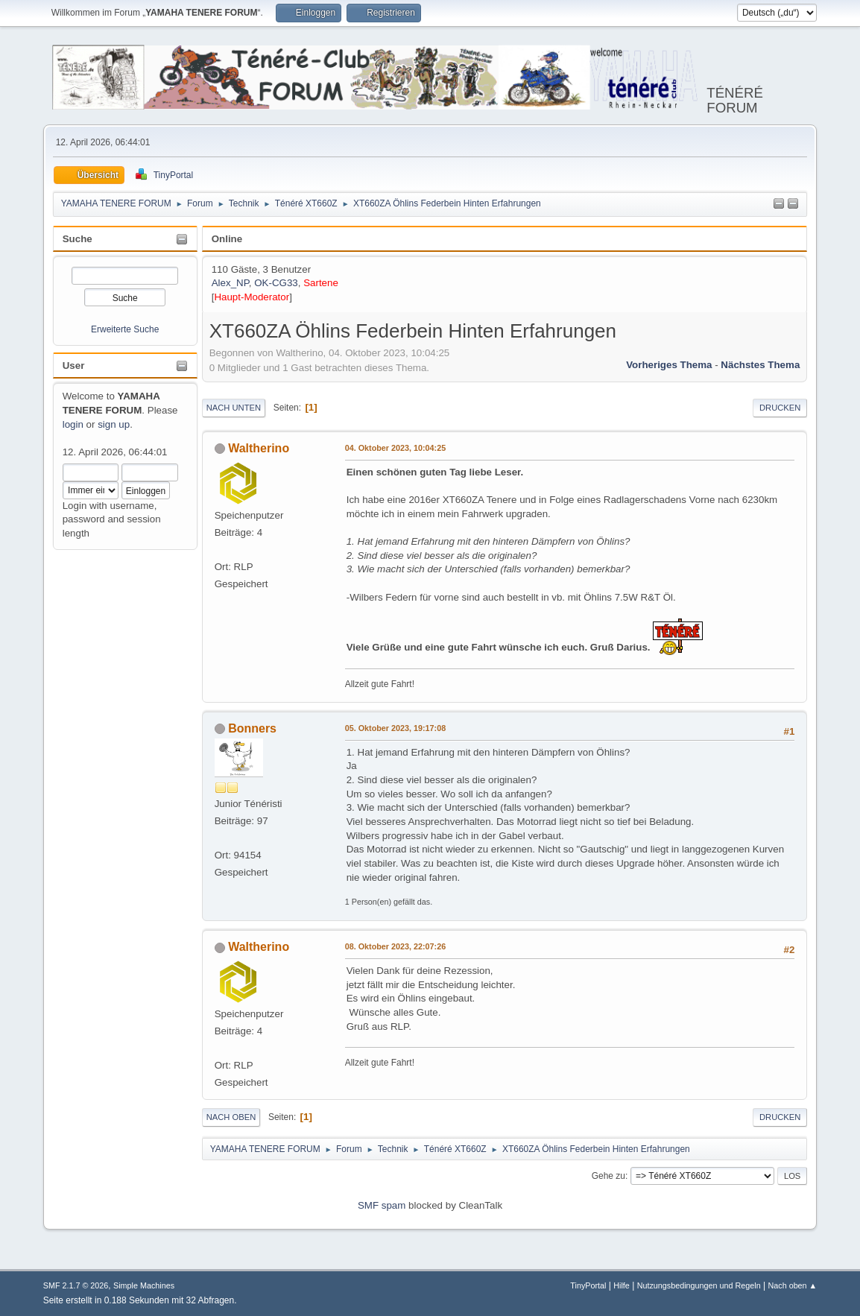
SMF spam (381, 1205)
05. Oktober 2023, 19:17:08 (395, 728)
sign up (114, 424)
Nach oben (231, 1117)
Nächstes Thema (760, 364)
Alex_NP (230, 282)
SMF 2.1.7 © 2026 (76, 1285)
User (74, 365)
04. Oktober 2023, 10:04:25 (395, 447)
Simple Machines (143, 1285)
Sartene (320, 282)
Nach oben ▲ (792, 1285)
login (73, 424)
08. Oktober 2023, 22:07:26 (395, 946)
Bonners (252, 728)
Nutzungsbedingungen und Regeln (699, 1285)
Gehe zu (608, 1176)
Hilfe (621, 1285)
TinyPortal (588, 1285)
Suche (77, 238)
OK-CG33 (276, 282)
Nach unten (233, 407)
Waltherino (258, 448)
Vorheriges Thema (669, 364)
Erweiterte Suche (125, 329)
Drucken (779, 407)
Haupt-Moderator (251, 297)
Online (227, 238)
